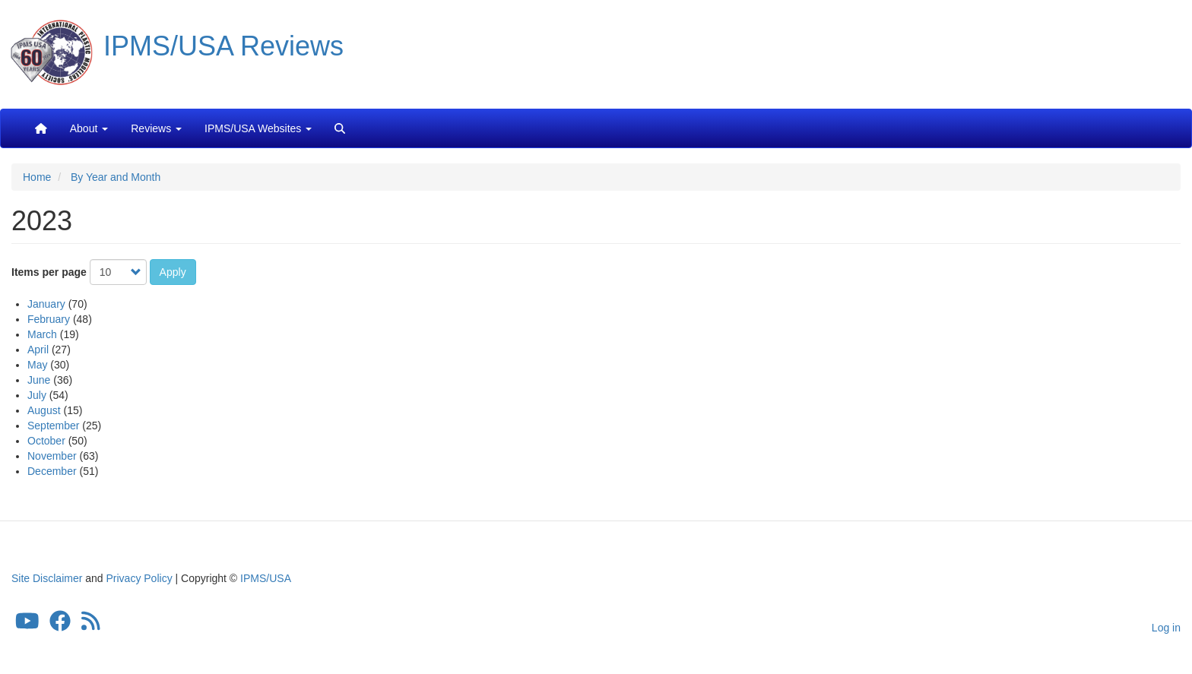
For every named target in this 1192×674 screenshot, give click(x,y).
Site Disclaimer (46, 578)
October (46, 441)
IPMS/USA (265, 578)
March (42, 334)
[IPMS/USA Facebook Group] (60, 625)
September (53, 425)
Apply (173, 272)
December (52, 471)
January (46, 304)
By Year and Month (115, 177)
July (36, 395)
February (48, 319)
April (38, 349)
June (38, 380)
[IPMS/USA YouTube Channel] (27, 625)
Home (37, 177)
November (52, 456)
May (37, 365)
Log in (1166, 628)
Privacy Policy (139, 578)
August (44, 410)
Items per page (49, 272)
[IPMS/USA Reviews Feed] (90, 625)
